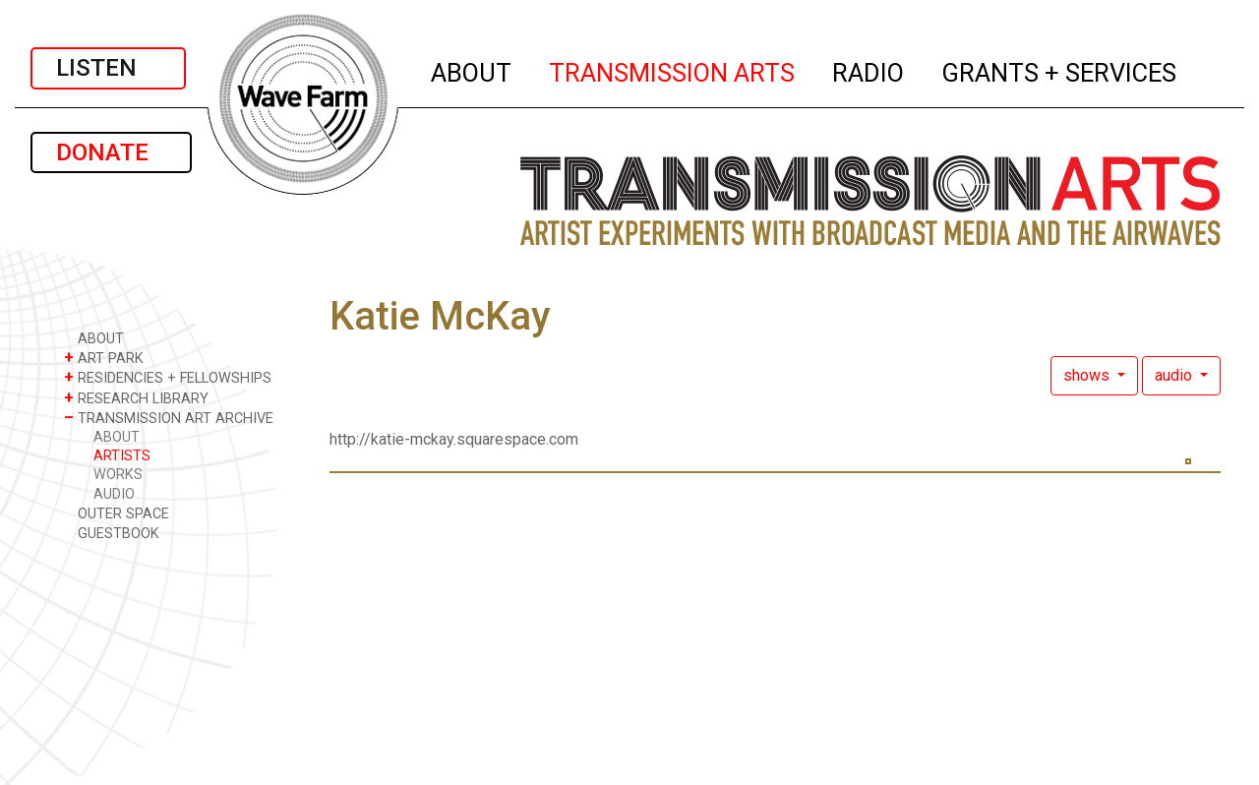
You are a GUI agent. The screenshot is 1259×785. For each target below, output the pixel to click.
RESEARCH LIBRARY (136, 398)
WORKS (118, 474)
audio (1175, 375)
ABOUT (472, 70)
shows (1088, 375)
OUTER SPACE (116, 513)
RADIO (869, 70)
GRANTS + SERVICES (1059, 70)
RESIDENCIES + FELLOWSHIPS (167, 377)
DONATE (111, 152)
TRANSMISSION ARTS (673, 70)
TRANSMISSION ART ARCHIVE (168, 417)
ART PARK (104, 357)
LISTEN (108, 68)
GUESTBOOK (111, 532)
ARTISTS (121, 456)
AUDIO (114, 494)
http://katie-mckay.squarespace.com (454, 439)
